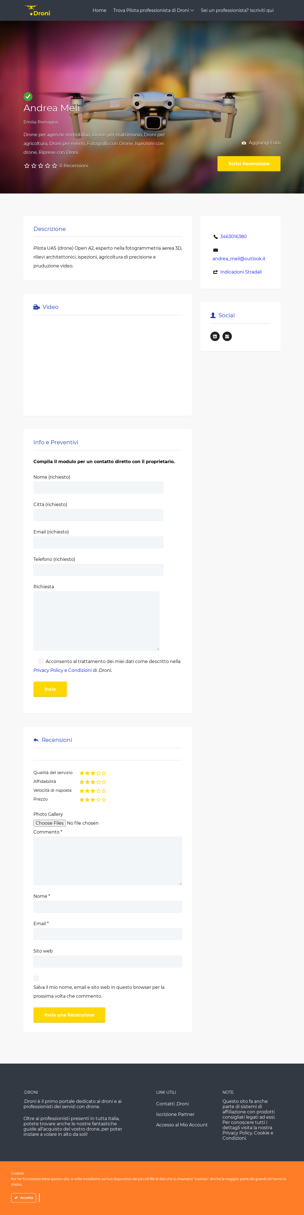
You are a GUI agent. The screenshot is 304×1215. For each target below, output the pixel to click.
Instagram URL (227, 336)
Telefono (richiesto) (98, 564)
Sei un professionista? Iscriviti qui (237, 10)
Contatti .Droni (172, 1103)
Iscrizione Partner (175, 1114)
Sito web (43, 951)
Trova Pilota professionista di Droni (151, 10)
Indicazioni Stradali (241, 272)
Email (41, 923)
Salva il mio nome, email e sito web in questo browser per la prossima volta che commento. (98, 992)
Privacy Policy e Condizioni (62, 670)
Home (99, 10)
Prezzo (40, 799)
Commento (47, 832)
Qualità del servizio (52, 772)
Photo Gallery (48, 814)
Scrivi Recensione (249, 163)
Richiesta (96, 591)
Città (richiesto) (98, 510)
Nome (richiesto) (98, 482)
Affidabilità (44, 781)
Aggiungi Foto (261, 143)
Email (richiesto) (98, 537)
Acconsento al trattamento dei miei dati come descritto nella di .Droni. (106, 666)
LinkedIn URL (215, 336)
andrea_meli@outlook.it (239, 258)
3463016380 (233, 236)
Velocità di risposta (52, 790)
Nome (41, 896)
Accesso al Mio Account (182, 1125)
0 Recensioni (73, 165)
